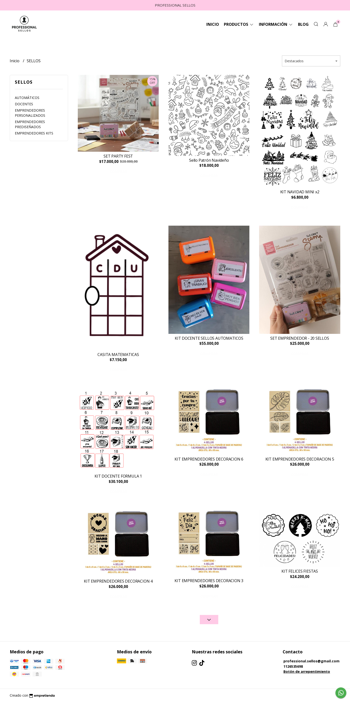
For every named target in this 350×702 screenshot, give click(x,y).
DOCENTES (24, 104)
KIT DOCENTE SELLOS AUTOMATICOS (209, 338)
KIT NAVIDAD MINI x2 (299, 192)
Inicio (212, 24)
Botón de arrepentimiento (306, 671)
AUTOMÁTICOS (27, 97)
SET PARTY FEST (118, 156)
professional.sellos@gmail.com (311, 661)
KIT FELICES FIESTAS (299, 571)
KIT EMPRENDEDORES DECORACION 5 (299, 459)
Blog (303, 24)
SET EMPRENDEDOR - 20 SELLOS (299, 338)
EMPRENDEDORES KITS (34, 133)
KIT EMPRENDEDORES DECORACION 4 (118, 581)
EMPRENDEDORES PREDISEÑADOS (30, 124)
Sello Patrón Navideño (209, 160)
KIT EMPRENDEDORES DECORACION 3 (209, 580)
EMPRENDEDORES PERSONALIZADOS (30, 113)
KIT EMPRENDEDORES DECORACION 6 (209, 459)
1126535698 (293, 666)
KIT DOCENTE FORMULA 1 (118, 476)
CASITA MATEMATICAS (118, 354)
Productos (239, 24)
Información (276, 24)
